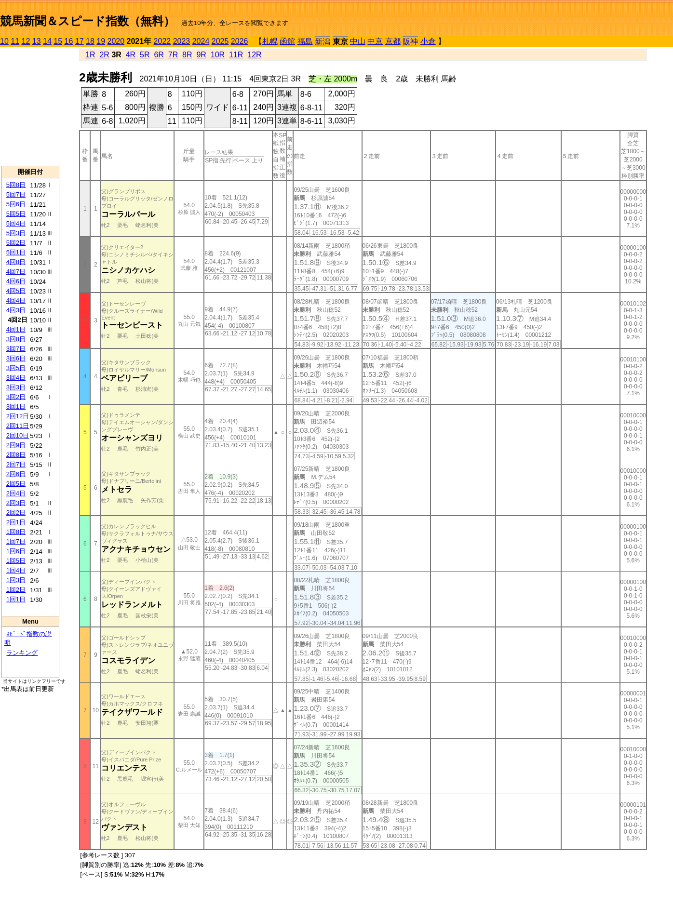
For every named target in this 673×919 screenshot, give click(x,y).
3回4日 (16, 377)
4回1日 (16, 329)
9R (201, 55)
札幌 (270, 41)
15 (58, 41)
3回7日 (16, 348)
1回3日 (16, 580)
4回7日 (16, 271)
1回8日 (16, 531)
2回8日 (16, 454)
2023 (181, 41)
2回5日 (16, 483)
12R (254, 55)
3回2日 (16, 396)
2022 (162, 41)
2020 (116, 41)
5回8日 (16, 184)
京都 (393, 41)
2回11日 (17, 425)
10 (4, 41)
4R (130, 55)
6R (158, 55)
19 (100, 41)
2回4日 (16, 493)
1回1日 (16, 599)
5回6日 (16, 204)
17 (79, 41)
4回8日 (16, 262)
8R (187, 55)
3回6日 (16, 358)
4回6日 (16, 281)
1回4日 (16, 570)
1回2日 (16, 589)
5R (144, 55)
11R (236, 55)
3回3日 (16, 387)
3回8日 (16, 339)
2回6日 (16, 474)
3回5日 (16, 368)
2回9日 (16, 445)
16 (69, 41)
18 (90, 41)
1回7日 (16, 541)
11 (15, 41)
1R (90, 55)
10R (218, 55)
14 (47, 41)
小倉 (428, 41)
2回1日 (16, 522)
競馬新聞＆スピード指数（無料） (87, 20)
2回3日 (16, 502)
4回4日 (16, 300)
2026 (239, 41)
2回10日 (17, 435)
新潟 (322, 42)
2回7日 (16, 464)
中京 (375, 41)
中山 (357, 41)
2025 (220, 41)
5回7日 (16, 194)
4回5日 (16, 290)
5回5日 (16, 213)
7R (173, 55)
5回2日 (16, 242)
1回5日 (16, 560)
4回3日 (16, 310)
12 (26, 41)
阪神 (410, 42)
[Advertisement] (30, 106)
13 (36, 41)
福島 (305, 41)
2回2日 (16, 512)
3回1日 (16, 406)
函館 (287, 41)
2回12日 (17, 416)
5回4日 (16, 223)
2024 (201, 41)
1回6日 (16, 551)
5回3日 (16, 233)
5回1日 (16, 252)
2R (104, 55)
